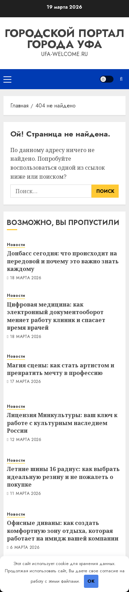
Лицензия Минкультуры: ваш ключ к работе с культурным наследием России (62, 422)
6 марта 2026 (25, 548)
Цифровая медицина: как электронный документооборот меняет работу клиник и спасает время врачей (56, 316)
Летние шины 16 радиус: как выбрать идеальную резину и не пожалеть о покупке (63, 476)
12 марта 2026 (26, 440)
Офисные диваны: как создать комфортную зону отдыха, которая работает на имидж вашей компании (62, 530)
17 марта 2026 (25, 382)
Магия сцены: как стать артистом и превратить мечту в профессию (60, 369)
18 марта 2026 (26, 278)
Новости (16, 245)
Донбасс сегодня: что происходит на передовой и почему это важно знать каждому (63, 261)
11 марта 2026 (25, 494)
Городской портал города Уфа (64, 38)
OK (91, 581)
